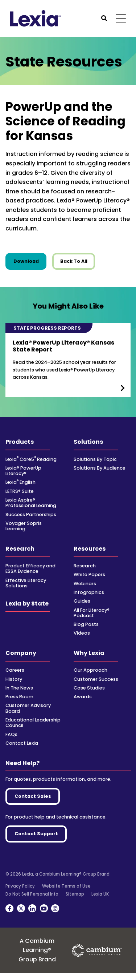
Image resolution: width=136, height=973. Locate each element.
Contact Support (36, 834)
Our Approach (90, 670)
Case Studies (89, 688)
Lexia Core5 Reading (31, 459)
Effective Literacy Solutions (25, 583)
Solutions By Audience (99, 468)
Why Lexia (89, 653)
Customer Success (96, 679)
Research (19, 548)
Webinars (85, 583)
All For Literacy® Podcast (92, 613)
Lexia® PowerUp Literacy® (23, 471)
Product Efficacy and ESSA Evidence (30, 568)
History (13, 679)
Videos (82, 633)
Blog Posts (86, 624)
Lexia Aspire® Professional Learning (30, 502)
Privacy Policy (20, 886)
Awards (83, 696)
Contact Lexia (21, 743)
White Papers (89, 574)
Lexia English (20, 482)
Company (20, 653)
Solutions (88, 441)
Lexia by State (27, 603)
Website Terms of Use (66, 886)
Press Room (19, 696)
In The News (19, 688)
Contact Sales (32, 796)
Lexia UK (100, 894)
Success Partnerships (30, 514)
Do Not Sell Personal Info (31, 894)
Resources (90, 548)
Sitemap (75, 894)
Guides (82, 601)
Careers (14, 670)
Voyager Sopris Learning (23, 526)
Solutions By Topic (95, 459)
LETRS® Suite (19, 491)
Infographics (89, 592)
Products (19, 441)
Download (30, 261)
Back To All (73, 261)
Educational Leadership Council (33, 722)
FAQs (11, 734)
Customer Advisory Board (28, 708)
